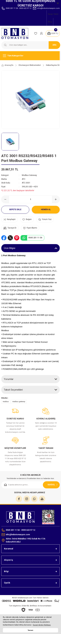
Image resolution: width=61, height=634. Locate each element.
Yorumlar (8, 379)
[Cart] (53, 33)
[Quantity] (30, 199)
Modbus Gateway (29, 175)
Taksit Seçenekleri (13, 389)
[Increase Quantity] (56, 199)
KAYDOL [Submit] (53, 484)
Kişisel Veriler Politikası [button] (42, 625)
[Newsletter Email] (30, 484)
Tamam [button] (30, 630)
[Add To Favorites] (27, 219)
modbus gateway (18, 401)
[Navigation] (30, 55)
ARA (54, 45)
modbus (6, 401)
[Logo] (16, 33)
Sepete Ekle (15, 209)
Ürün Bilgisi (9, 248)
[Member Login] (41, 33)
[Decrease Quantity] (5, 199)
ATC (23, 179)
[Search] (30, 45)
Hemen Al (46, 209)
